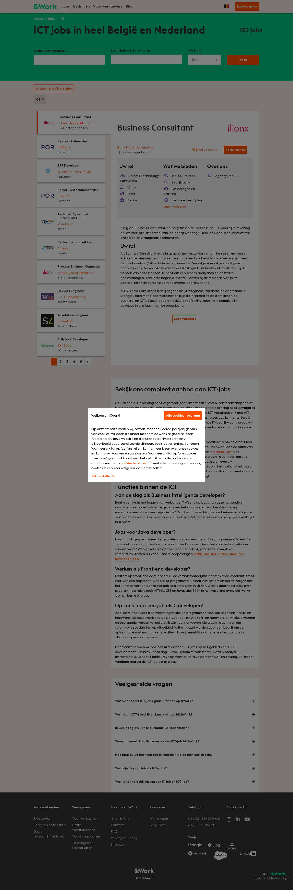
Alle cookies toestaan (183, 415)
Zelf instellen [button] (103, 476)
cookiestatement (134, 463)
